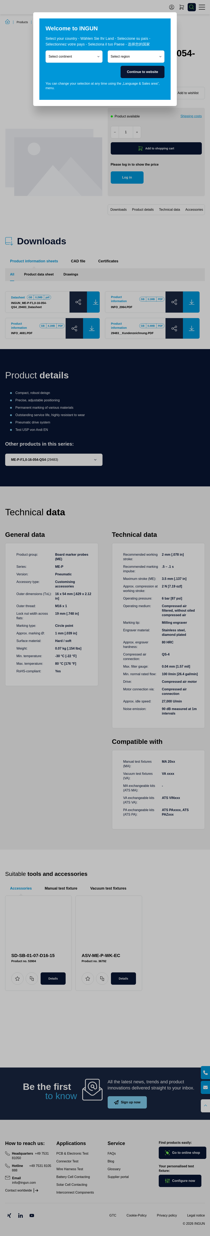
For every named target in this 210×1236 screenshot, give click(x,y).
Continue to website (142, 72)
